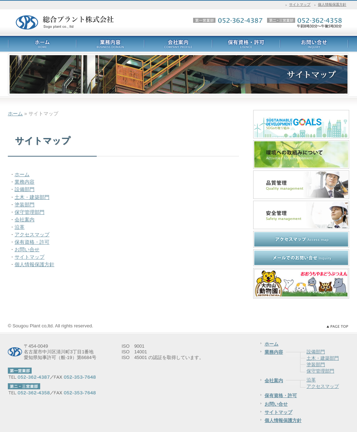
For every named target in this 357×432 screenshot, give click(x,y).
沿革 (20, 227)
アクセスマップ (32, 234)
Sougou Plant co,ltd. (33, 325)
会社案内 (24, 219)
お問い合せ (27, 249)
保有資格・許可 (32, 242)
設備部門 (24, 189)
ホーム (15, 113)
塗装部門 (24, 204)
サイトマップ (299, 4)
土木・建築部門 (32, 197)
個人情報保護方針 (332, 4)
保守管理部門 (29, 212)
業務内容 (24, 182)
